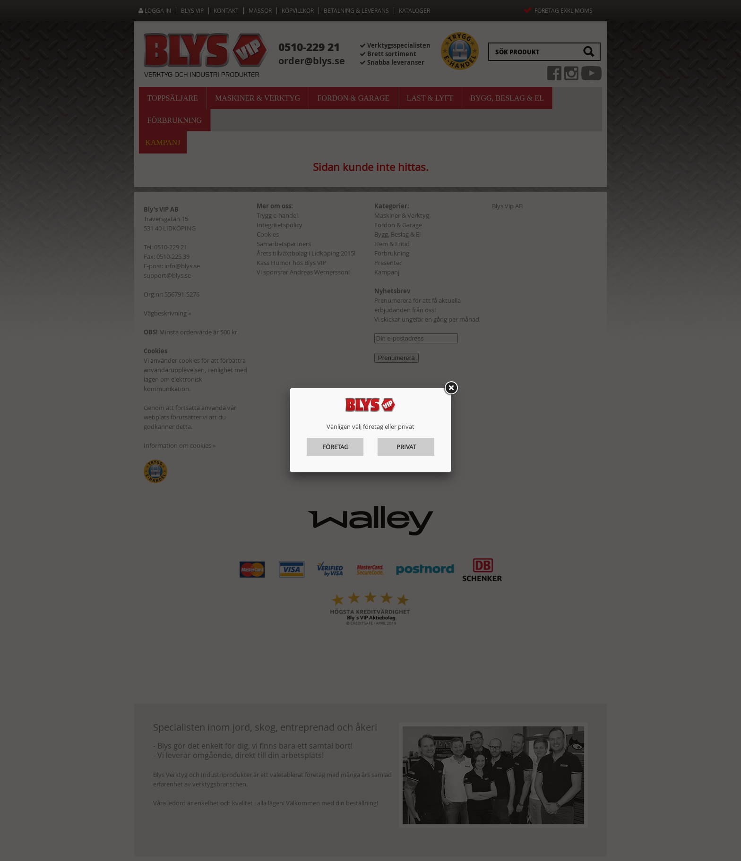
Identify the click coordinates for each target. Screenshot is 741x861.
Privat (406, 447)
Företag (335, 447)
